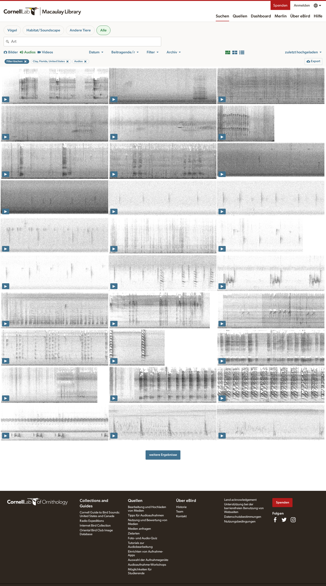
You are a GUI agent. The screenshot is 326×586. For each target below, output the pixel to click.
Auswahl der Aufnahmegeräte (148, 560)
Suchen (222, 16)
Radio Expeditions (92, 520)
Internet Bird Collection (95, 525)
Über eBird (300, 16)
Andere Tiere (80, 30)
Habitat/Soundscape (43, 30)
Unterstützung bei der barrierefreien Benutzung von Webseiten (244, 508)
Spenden (280, 5)
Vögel (12, 30)
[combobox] (86, 41)
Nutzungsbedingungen (240, 521)
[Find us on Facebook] (275, 519)
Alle (103, 30)
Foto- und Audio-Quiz (142, 538)
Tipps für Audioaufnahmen (146, 515)
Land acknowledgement (240, 499)
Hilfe (318, 16)
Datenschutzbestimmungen (242, 516)
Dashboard (261, 16)
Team (179, 511)
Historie (181, 507)
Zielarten (134, 533)
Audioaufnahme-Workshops (147, 564)
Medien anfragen (139, 528)
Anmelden (302, 5)
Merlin (281, 16)
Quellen (240, 16)
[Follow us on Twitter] (284, 519)
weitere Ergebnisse (163, 454)
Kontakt (181, 516)
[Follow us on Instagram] (293, 519)
